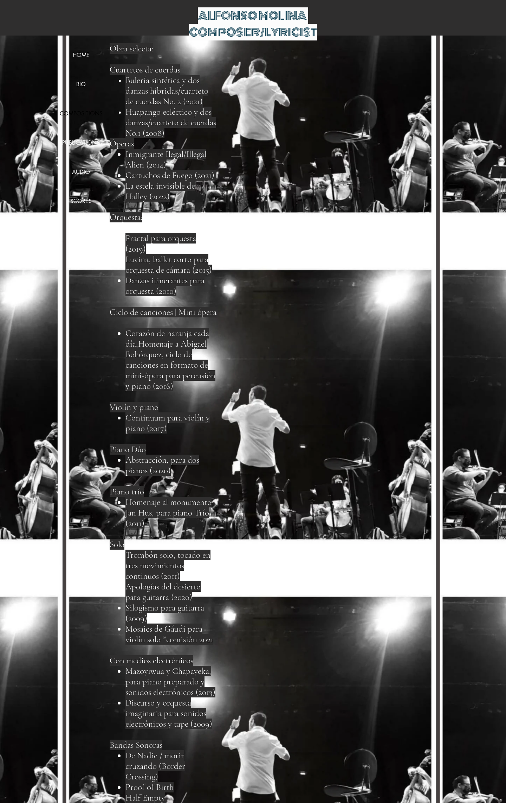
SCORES (81, 201)
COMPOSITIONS (81, 113)
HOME (81, 55)
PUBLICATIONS (81, 142)
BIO (81, 84)
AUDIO (81, 172)
